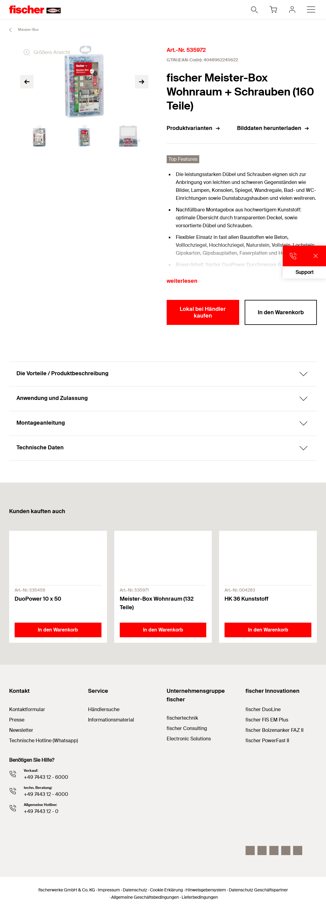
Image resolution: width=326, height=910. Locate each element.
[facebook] (285, 850)
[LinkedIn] (262, 850)
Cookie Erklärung (166, 890)
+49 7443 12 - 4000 (46, 794)
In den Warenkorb (281, 312)
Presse (16, 720)
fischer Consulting (187, 728)
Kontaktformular (27, 709)
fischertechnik (182, 718)
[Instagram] (250, 850)
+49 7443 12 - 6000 (46, 777)
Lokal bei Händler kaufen (203, 312)
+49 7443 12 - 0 (41, 811)
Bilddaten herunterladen (273, 128)
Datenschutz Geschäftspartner (258, 890)
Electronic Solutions (189, 739)
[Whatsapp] (297, 850)
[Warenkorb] (273, 9)
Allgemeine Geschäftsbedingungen (145, 897)
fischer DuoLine (263, 709)
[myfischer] (292, 9)
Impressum (109, 890)
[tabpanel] (39, 136)
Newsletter (21, 730)
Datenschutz (135, 890)
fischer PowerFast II (267, 740)
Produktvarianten (194, 128)
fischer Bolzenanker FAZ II (274, 730)
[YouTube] (273, 850)
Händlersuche (103, 709)
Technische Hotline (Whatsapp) (43, 740)
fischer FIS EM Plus (267, 720)
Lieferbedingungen (200, 897)
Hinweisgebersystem (206, 890)
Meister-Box (21, 30)
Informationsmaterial (111, 720)
